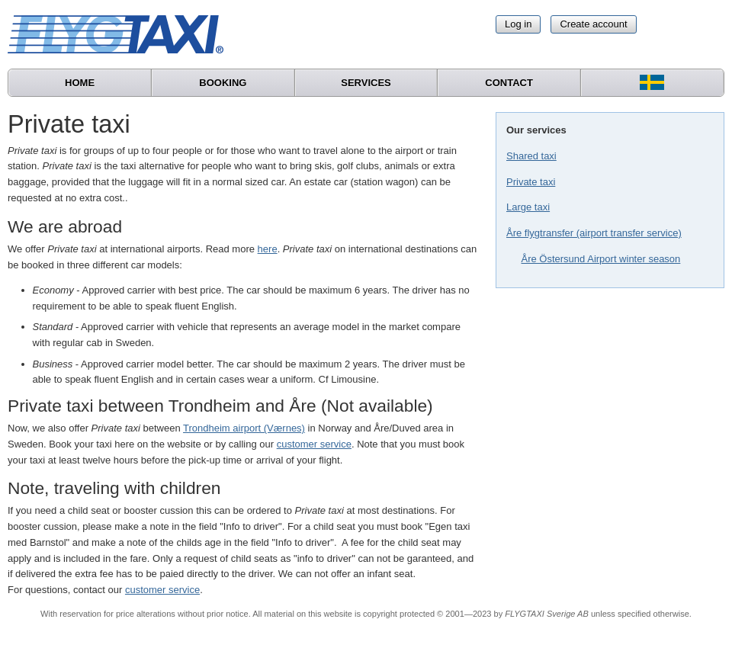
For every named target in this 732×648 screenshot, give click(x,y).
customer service (314, 444)
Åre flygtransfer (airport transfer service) (594, 233)
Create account (593, 24)
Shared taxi (531, 156)
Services (366, 82)
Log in (518, 24)
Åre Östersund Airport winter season (601, 259)
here (268, 249)
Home (80, 82)
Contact (509, 82)
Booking (222, 82)
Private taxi (530, 182)
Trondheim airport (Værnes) (244, 428)
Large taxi (528, 207)
